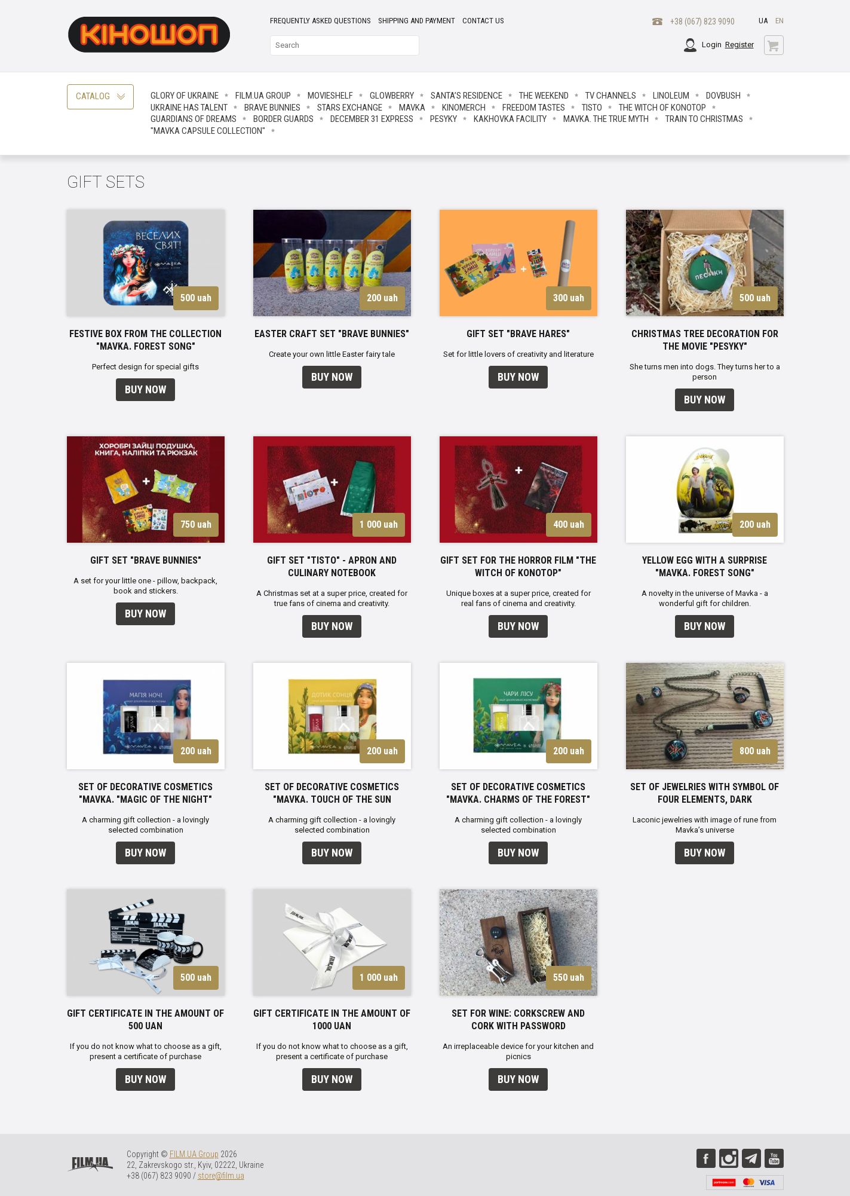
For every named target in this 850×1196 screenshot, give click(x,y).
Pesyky (443, 119)
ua (763, 20)
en (779, 20)
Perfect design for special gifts (145, 366)
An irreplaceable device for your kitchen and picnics (518, 1051)
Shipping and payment (416, 20)
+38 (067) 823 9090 (702, 21)
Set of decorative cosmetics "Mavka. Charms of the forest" (518, 793)
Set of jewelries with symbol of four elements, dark (704, 793)
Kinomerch (464, 107)
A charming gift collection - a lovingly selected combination (145, 824)
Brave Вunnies (272, 107)
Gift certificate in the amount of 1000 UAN (331, 1020)
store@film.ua (221, 1175)
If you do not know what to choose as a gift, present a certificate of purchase (146, 1051)
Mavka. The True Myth (606, 119)
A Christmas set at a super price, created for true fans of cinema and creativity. (331, 598)
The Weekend (544, 95)
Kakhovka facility (510, 119)
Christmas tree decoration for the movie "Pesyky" (704, 340)
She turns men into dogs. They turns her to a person (705, 371)
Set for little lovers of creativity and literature (518, 354)
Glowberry (392, 95)
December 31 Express (371, 119)
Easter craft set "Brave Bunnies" (331, 333)
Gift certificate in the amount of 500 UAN (145, 1020)
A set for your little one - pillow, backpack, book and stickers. (145, 585)
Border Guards (283, 119)
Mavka (412, 107)
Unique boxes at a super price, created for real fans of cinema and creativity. (518, 598)
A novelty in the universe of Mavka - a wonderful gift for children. (705, 598)
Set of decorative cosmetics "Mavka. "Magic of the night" (145, 793)
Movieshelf (330, 95)
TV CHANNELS (610, 95)
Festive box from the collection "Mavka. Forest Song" (145, 340)
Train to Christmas (704, 119)
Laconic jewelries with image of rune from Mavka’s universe (705, 824)
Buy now (145, 389)
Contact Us (483, 20)
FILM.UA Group (263, 95)
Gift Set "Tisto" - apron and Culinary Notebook (332, 567)
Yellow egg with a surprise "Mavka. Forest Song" (704, 567)
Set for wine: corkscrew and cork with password (518, 1020)
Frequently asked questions (320, 20)
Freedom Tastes (533, 107)
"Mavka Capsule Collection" (208, 131)
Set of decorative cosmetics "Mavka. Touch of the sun (332, 793)
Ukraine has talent (189, 107)
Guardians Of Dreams (194, 119)
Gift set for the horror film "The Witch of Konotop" (518, 567)
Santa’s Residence (466, 95)
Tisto (592, 107)
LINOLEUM (671, 95)
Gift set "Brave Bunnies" (145, 560)
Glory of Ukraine (185, 95)
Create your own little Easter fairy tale (332, 354)
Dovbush (723, 95)
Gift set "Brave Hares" (518, 333)
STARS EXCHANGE (349, 107)
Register (739, 44)
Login (712, 44)
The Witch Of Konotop (662, 107)
